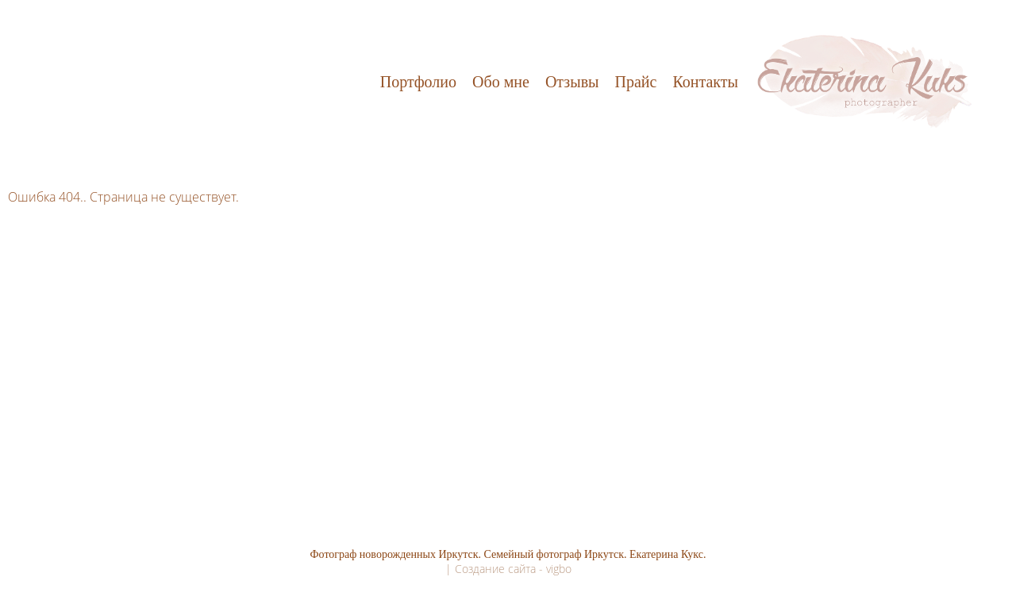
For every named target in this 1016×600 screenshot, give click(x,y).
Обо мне (500, 81)
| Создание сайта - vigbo (508, 568)
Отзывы (572, 81)
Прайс (636, 81)
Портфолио (418, 81)
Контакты (705, 81)
